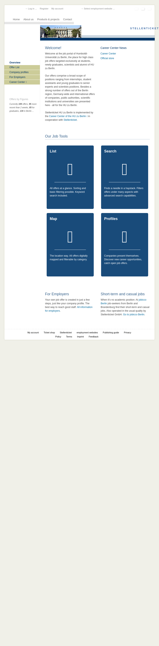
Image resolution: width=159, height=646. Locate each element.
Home (16, 19)
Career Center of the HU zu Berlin (67, 116)
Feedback (93, 336)
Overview (14, 62)
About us (28, 19)
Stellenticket (70, 119)
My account (57, 8)
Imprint (80, 336)
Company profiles (18, 72)
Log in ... (32, 8)
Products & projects (48, 19)
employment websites (87, 332)
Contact (67, 19)
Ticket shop (49, 332)
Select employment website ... (99, 8)
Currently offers (18, 104)
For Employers (17, 77)
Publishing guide (111, 332)
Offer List (14, 67)
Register (44, 8)
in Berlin (26, 111)
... (33, 111)
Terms (69, 336)
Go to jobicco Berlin (133, 314)
